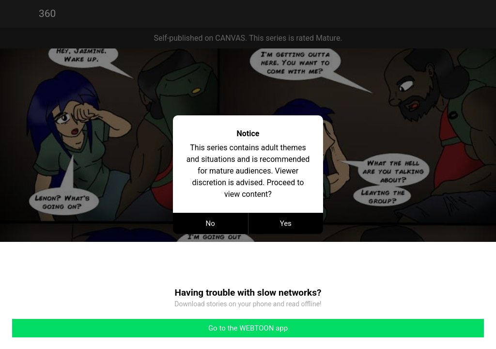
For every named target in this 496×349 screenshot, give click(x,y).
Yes (286, 223)
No (210, 223)
